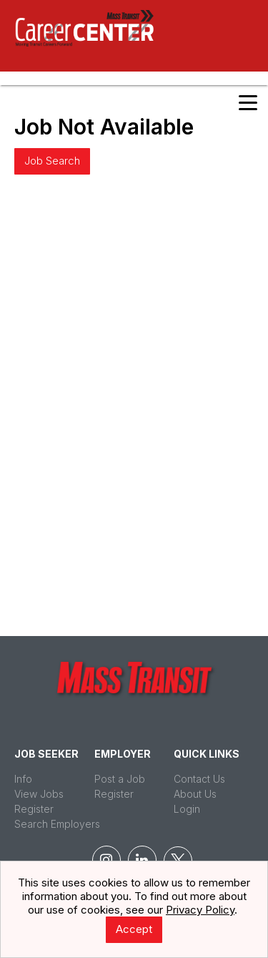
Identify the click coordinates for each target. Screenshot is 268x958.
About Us (195, 794)
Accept (134, 929)
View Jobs (39, 794)
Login (187, 809)
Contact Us (199, 779)
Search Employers (57, 824)
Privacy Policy (200, 910)
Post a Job (119, 779)
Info (23, 779)
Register (34, 809)
